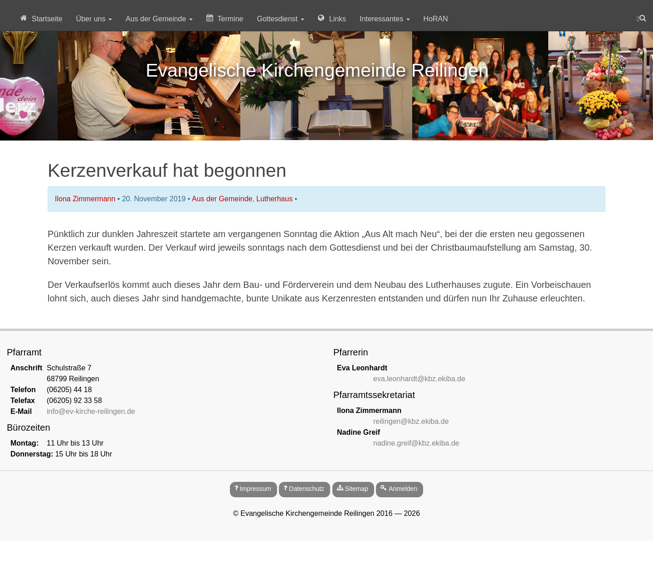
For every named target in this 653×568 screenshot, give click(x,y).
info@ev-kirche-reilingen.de (91, 411)
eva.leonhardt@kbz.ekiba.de (419, 379)
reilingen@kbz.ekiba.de (411, 421)
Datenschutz (306, 488)
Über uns (94, 19)
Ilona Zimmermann (85, 199)
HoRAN (436, 19)
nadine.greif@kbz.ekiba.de (416, 443)
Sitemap (356, 488)
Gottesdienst (280, 19)
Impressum (255, 488)
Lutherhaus (274, 199)
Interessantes (385, 19)
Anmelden (403, 488)
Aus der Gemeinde (159, 19)
